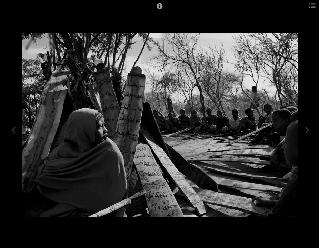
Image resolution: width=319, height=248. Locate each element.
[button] (159, 9)
